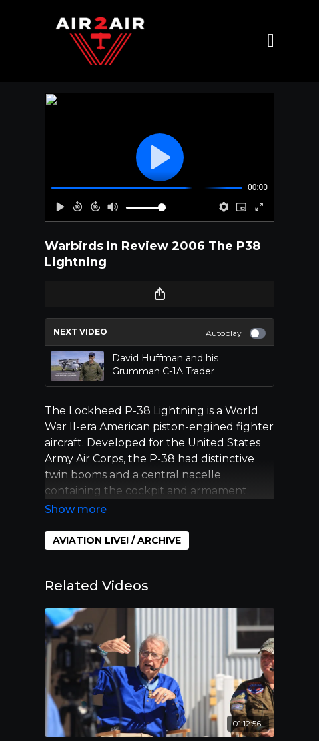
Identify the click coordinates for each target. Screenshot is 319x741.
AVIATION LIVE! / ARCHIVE (117, 540)
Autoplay (236, 333)
